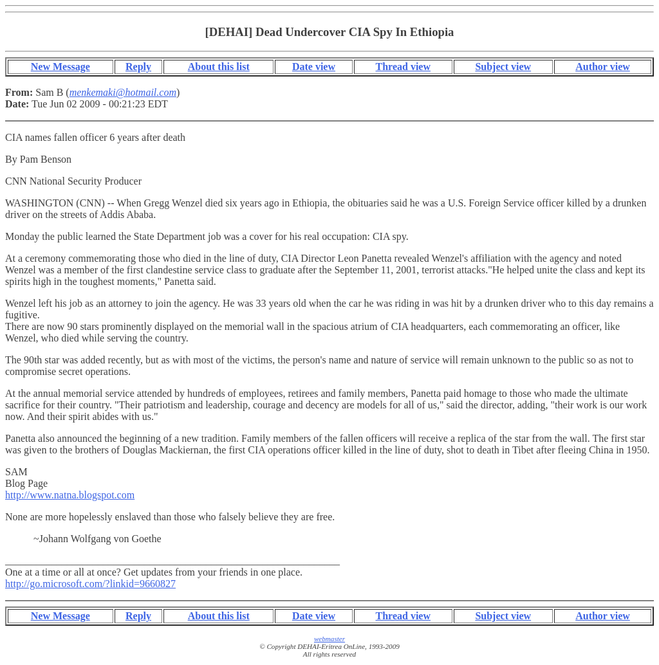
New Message (60, 66)
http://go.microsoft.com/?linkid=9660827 (90, 583)
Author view (602, 66)
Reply (138, 66)
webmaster (329, 638)
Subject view (503, 66)
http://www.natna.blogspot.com (70, 494)
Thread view (403, 66)
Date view (313, 66)
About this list (219, 66)
